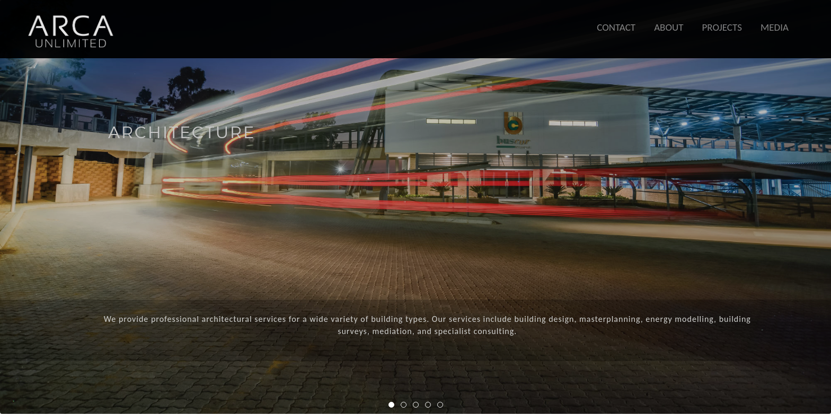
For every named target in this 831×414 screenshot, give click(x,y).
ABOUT (668, 27)
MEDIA (775, 27)
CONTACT (616, 27)
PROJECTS (722, 27)
